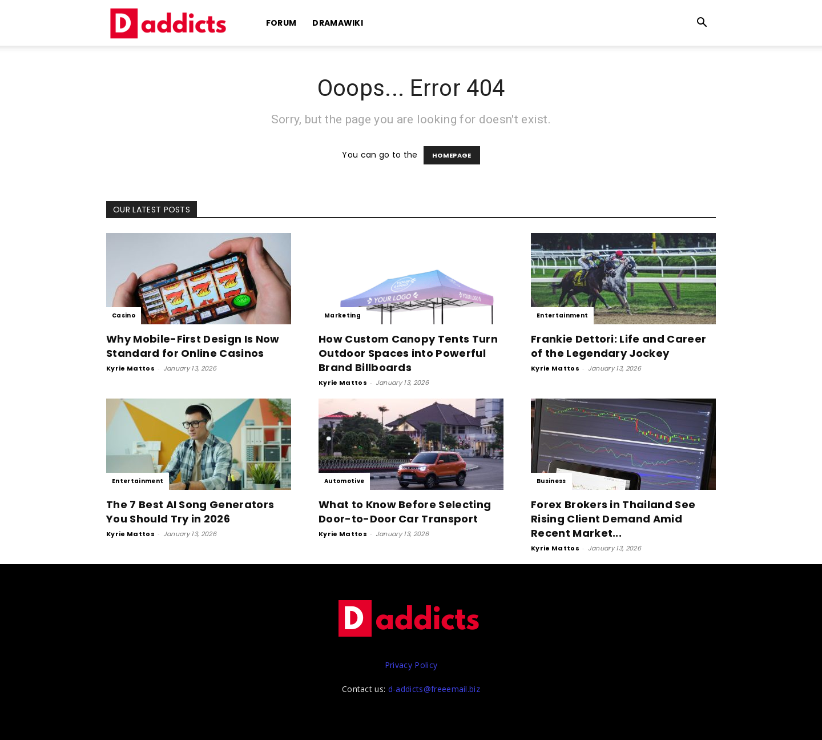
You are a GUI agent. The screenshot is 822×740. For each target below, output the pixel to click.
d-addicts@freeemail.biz (434, 688)
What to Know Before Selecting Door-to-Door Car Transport (405, 511)
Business (551, 481)
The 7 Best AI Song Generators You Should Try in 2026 (190, 511)
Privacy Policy (411, 664)
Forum (281, 23)
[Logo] (170, 23)
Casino (123, 315)
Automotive (344, 481)
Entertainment (562, 315)
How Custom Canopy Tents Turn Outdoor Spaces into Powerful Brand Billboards (408, 353)
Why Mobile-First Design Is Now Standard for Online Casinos (193, 346)
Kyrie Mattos (130, 368)
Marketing (342, 315)
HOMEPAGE (452, 155)
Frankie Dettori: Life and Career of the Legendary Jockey (618, 346)
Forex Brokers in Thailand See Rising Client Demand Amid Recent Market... (613, 518)
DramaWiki (337, 23)
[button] (702, 23)
